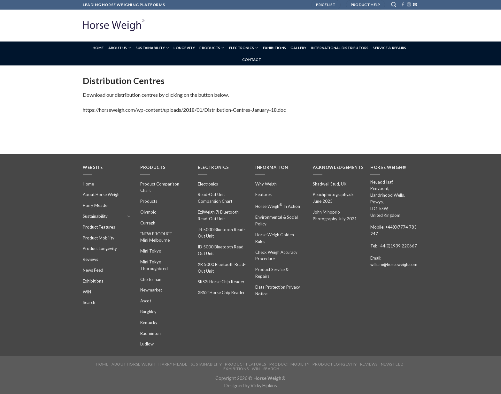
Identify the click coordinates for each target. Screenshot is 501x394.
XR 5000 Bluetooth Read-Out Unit (222, 268)
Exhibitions (274, 48)
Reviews (90, 259)
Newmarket (151, 289)
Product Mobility (98, 237)
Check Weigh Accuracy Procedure (276, 255)
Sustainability (152, 48)
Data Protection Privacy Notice (277, 290)
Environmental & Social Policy (276, 220)
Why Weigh (266, 183)
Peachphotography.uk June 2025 (333, 198)
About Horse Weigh (101, 194)
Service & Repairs (389, 48)
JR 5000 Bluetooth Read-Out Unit (221, 233)
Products (211, 48)
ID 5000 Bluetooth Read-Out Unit (221, 250)
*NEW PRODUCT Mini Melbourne (156, 237)
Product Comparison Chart (159, 187)
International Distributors (340, 48)
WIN (87, 291)
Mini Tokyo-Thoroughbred (154, 265)
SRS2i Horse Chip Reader (221, 281)
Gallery (298, 48)
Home (98, 48)
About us (119, 48)
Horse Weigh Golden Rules (274, 238)
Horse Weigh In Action (277, 206)
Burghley (148, 311)
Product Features (99, 227)
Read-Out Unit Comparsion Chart (215, 198)
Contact (251, 59)
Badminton (150, 333)
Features (263, 194)
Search (89, 302)
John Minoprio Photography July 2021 (335, 215)
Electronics (243, 48)
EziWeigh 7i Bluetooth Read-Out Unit (218, 215)
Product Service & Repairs (272, 273)
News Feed (93, 270)
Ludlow (147, 343)
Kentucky (149, 322)
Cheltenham (151, 279)
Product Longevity (100, 248)
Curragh (147, 222)
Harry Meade (95, 205)
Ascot (145, 300)
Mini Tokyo (150, 251)
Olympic (148, 212)
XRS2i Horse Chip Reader (221, 292)
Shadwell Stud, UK (329, 183)
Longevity (184, 48)
